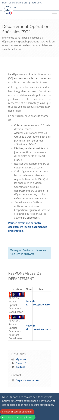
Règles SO (21, 359)
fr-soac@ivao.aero (42, 327)
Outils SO (20, 367)
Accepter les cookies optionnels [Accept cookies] (18, 417)
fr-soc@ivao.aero (41, 302)
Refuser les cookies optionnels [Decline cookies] (17, 411)
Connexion (37, 3)
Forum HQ (21, 363)
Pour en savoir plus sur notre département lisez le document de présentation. (27, 226)
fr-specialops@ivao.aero (28, 380)
